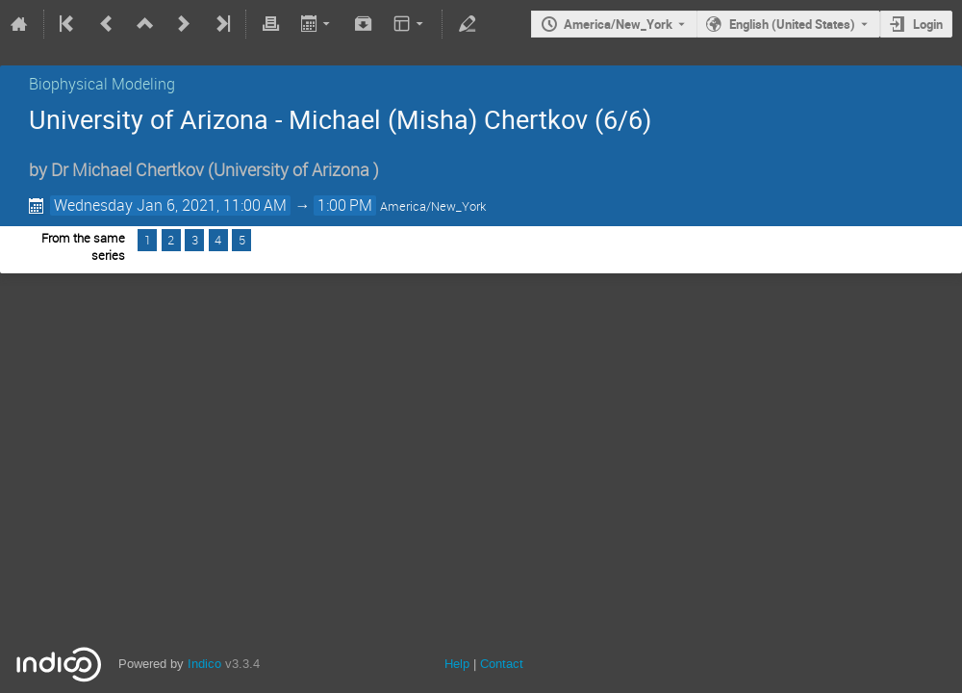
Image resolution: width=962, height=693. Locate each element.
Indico (204, 663)
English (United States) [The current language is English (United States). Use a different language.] (792, 24)
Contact (501, 663)
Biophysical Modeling (102, 83)
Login (928, 24)
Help (456, 663)
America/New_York (618, 24)
